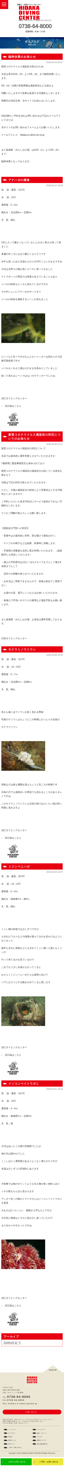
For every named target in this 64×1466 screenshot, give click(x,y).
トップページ (12, 1429)
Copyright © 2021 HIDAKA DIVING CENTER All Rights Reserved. (32, 1453)
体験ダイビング (41, 1440)
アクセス (39, 1436)
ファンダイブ (41, 1429)
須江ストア (11, 1444)
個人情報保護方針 (42, 1444)
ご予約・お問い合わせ (48, 1462)
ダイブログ (11, 1433)
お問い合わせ (31, 1412)
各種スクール (12, 1440)
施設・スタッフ (41, 1433)
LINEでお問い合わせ (17, 1462)
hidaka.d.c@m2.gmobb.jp (22, 1403)
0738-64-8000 (35, 26)
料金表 (10, 1436)
